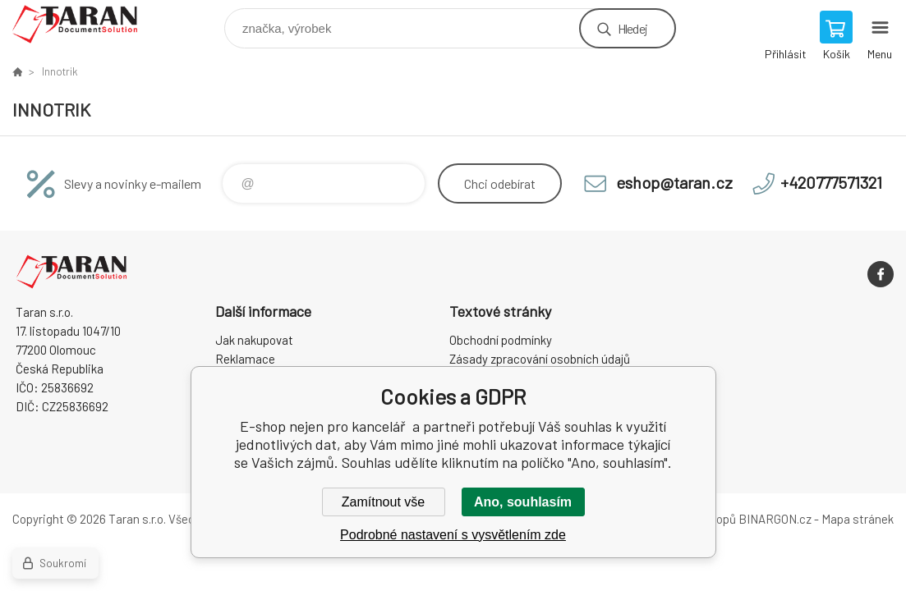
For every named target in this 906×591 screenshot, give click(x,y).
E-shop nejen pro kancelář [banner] (85, 24)
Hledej (632, 28)
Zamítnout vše (383, 502)
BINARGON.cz (775, 518)
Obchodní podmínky (500, 339)
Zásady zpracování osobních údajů (539, 358)
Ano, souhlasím (523, 502)
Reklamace (245, 358)
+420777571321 (831, 182)
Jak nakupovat (254, 339)
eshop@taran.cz (674, 182)
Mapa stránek (857, 518)
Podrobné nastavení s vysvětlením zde (453, 535)
